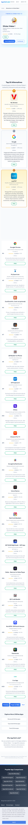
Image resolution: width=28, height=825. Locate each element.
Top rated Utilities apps (14, 723)
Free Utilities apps (14, 728)
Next (23, 705)
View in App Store (9, 41)
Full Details (20, 41)
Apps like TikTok (8, 781)
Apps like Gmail (14, 793)
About (17, 1)
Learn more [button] (5, 818)
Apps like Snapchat (7, 785)
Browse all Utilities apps (14, 719)
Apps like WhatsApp (14, 773)
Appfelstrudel (5, 2)
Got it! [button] (14, 822)
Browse (12, 1)
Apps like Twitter (21, 789)
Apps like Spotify (20, 777)
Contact (17, 805)
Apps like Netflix (20, 781)
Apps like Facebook (8, 789)
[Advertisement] (14, 62)
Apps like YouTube (21, 785)
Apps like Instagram (8, 777)
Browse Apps (9, 805)
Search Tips (23, 1)
